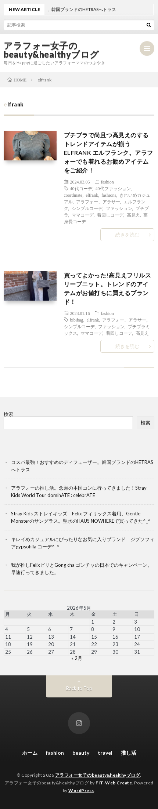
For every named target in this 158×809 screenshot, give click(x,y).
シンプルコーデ (87, 208)
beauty (80, 753)
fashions (108, 195)
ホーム (29, 753)
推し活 (128, 753)
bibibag (76, 320)
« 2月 (76, 658)
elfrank (92, 195)
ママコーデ (83, 215)
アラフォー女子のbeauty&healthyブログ (51, 50)
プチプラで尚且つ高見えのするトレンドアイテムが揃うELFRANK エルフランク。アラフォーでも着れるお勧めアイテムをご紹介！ (108, 152)
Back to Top (79, 688)
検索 (8, 414)
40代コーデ (81, 188)
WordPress (81, 790)
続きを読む (127, 234)
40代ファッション (113, 188)
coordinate (73, 195)
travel (105, 753)
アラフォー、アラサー (98, 201)
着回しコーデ (110, 215)
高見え (133, 215)
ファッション (119, 208)
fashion (107, 181)
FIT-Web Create (114, 783)
